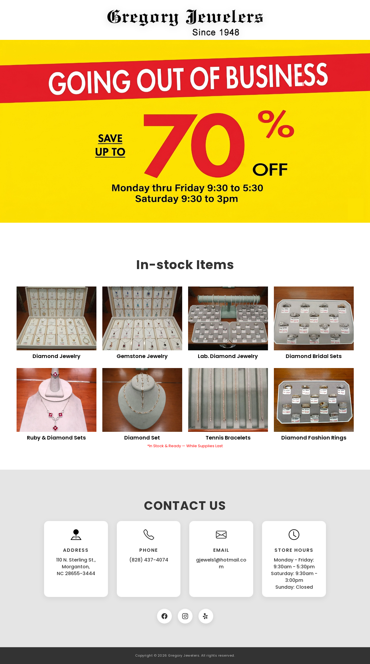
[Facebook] (164, 616)
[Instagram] (185, 616)
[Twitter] (205, 616)
